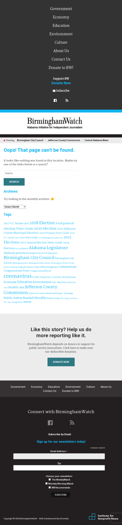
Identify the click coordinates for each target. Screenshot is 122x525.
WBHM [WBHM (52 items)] (27, 302)
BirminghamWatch (63, 125)
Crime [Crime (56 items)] (35, 277)
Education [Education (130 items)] (24, 282)
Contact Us (61, 59)
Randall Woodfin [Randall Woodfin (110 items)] (34, 298)
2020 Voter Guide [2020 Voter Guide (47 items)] (28, 238)
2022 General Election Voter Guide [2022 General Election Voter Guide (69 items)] (41, 243)
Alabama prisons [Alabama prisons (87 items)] (15, 253)
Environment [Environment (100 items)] (42, 282)
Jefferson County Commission (64, 140)
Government (61, 9)
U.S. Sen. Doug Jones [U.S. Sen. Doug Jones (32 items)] (13, 302)
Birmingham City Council (30, 140)
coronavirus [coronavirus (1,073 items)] (17, 276)
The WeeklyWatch (61, 479)
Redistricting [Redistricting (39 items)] (53, 298)
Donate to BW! (61, 68)
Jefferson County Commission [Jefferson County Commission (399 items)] (30, 290)
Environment (61, 34)
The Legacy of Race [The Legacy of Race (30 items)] (68, 298)
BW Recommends (61, 487)
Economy (61, 17)
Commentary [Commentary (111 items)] (67, 267)
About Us (61, 51)
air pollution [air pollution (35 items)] (22, 248)
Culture (61, 43)
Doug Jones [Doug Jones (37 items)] (45, 277)
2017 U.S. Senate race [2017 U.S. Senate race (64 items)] (16, 223)
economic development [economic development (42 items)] (64, 277)
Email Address (59, 451)
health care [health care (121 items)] (16, 287)
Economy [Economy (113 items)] (10, 282)
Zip (59, 463)
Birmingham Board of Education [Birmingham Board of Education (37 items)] (41, 253)
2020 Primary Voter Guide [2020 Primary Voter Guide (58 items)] (54, 233)
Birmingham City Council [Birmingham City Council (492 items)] (29, 258)
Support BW (61, 81)
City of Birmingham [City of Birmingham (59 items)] (46, 267)
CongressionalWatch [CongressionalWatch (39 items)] (40, 271)
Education (61, 26)
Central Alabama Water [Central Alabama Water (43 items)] (22, 267)
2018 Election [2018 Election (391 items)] (42, 223)
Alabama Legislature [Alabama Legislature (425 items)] (48, 248)
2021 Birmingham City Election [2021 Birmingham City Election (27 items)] (50, 237)
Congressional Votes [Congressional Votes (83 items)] (17, 271)
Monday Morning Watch (60, 483)
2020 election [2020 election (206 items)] (45, 229)
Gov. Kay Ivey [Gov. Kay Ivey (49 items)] (59, 282)
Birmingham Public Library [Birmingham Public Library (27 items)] (39, 263)
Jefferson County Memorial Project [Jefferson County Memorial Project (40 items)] (45, 293)
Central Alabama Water (97, 140)
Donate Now (61, 362)
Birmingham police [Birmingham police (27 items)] (20, 263)
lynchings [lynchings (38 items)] (68, 293)
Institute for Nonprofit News (103, 516)
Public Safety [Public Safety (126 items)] (13, 298)
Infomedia (64, 518)
